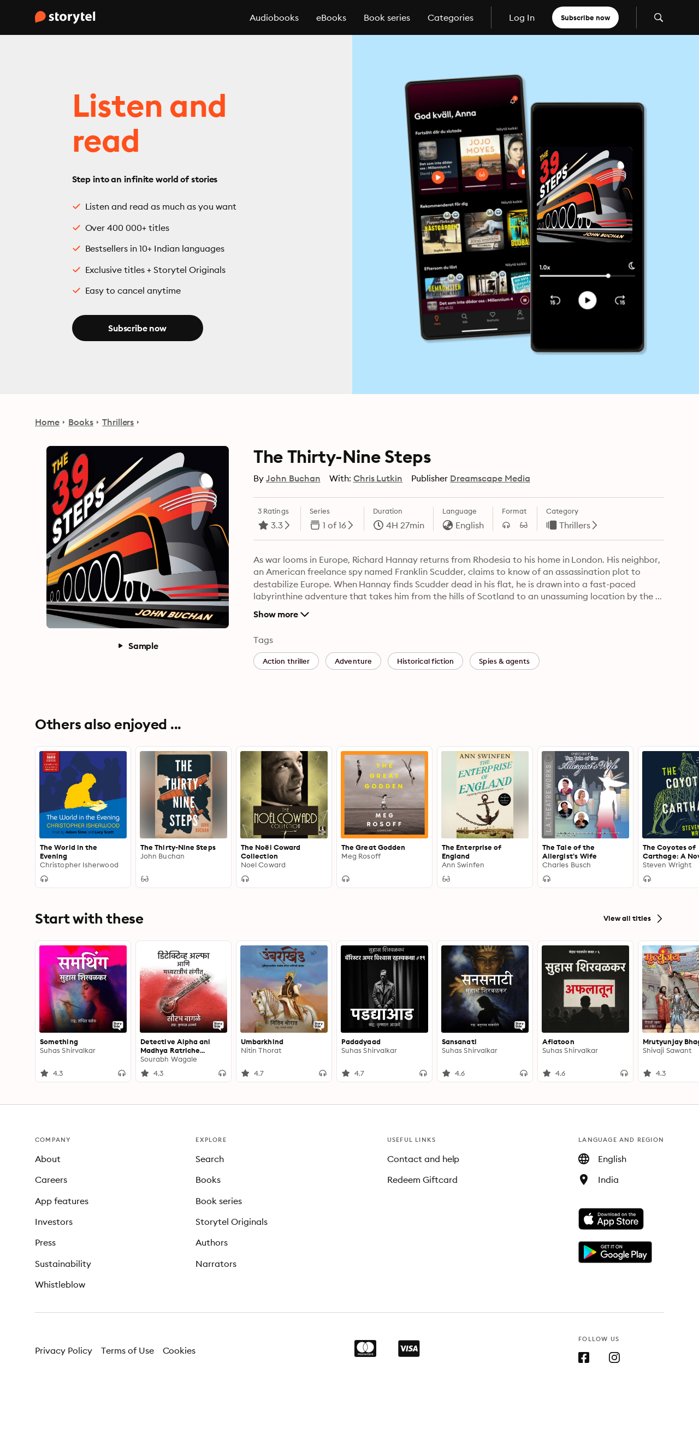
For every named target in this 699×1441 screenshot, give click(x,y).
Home (47, 421)
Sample (137, 645)
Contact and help (423, 1158)
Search (210, 1158)
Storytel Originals (232, 1221)
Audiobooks (274, 17)
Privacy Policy (63, 1350)
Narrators (216, 1263)
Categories (450, 17)
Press (45, 1242)
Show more (281, 614)
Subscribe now (585, 17)
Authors (212, 1242)
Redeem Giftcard (422, 1179)
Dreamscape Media (490, 478)
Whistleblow (60, 1284)
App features (61, 1200)
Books (80, 421)
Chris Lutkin (378, 478)
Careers (51, 1179)
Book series (387, 17)
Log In (522, 17)
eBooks (331, 17)
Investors (54, 1221)
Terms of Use (127, 1350)
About (48, 1158)
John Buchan (293, 478)
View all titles (633, 918)
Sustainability (63, 1263)
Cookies (179, 1350)
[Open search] (658, 17)
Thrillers (118, 421)
